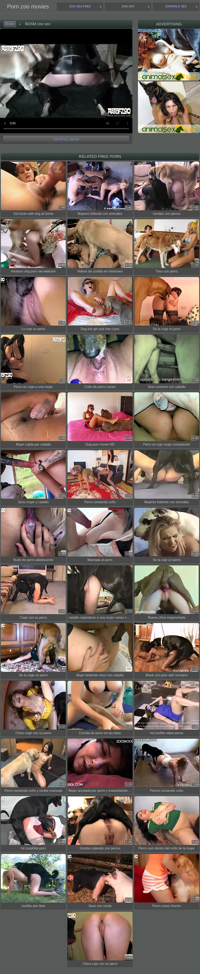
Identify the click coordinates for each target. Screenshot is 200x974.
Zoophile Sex (176, 6)
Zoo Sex (128, 6)
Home (9, 24)
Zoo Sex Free (80, 6)
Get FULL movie (66, 139)
